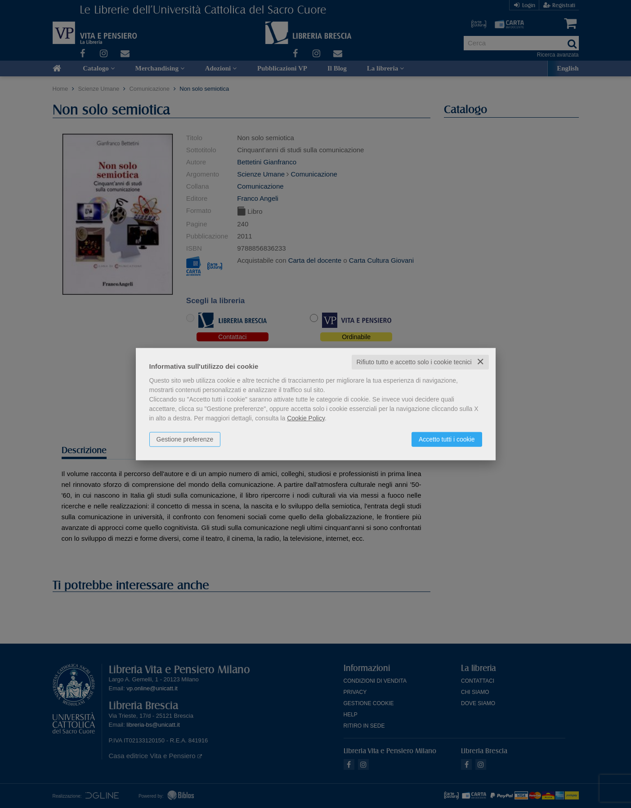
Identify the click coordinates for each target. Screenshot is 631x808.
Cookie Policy (306, 418)
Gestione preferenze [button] (185, 439)
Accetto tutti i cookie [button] (447, 439)
